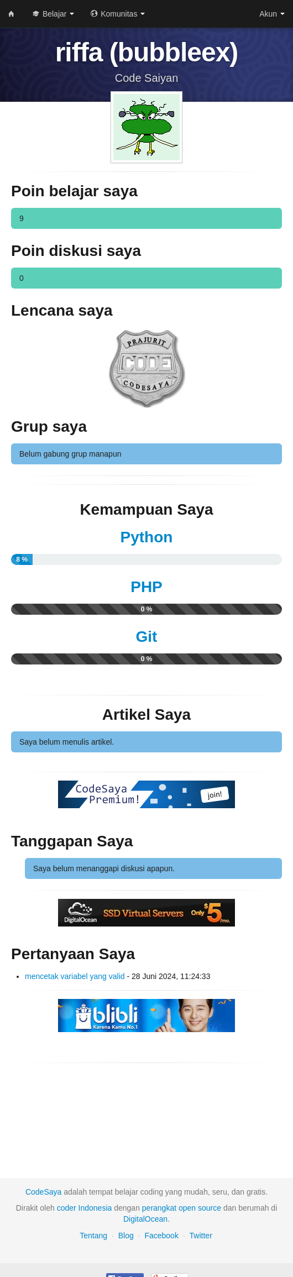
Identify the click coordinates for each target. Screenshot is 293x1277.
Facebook (161, 1235)
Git (147, 636)
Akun (272, 13)
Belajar (53, 13)
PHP (146, 586)
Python (147, 537)
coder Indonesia (84, 1207)
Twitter (201, 1235)
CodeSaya (43, 1191)
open (187, 1207)
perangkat (159, 1207)
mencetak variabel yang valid (75, 976)
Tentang (93, 1235)
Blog (126, 1235)
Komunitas (118, 13)
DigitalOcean (145, 1219)
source (209, 1207)
